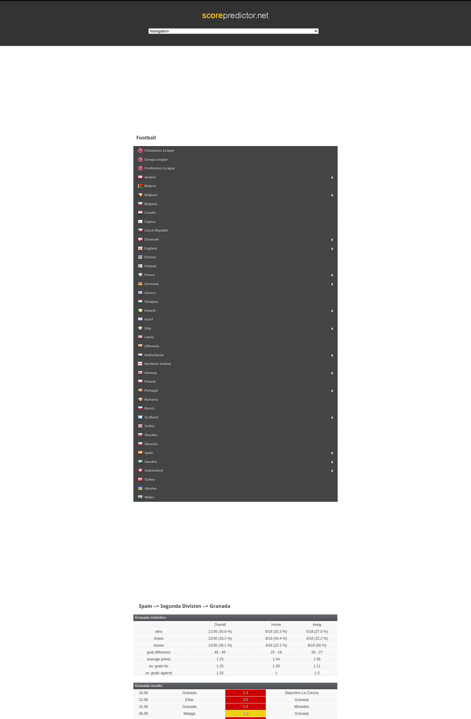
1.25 (220, 659)
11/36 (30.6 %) (220, 631)
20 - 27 (317, 652)
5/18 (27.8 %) (317, 631)
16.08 (143, 693)
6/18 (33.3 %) (276, 631)
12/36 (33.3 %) (220, 638)
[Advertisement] (274, 88)
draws (158, 638)
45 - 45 (220, 652)
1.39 (276, 666)
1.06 (317, 659)
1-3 (245, 693)
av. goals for (158, 666)
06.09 (143, 713)
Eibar (189, 700)
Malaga (189, 713)
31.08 (143, 707)
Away (317, 625)
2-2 (245, 713)
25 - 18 (276, 652)
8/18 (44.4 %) (276, 638)
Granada (189, 693)
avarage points (159, 659)
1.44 (276, 659)
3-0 (245, 700)
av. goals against (158, 673)
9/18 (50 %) (317, 645)
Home (276, 625)
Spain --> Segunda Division (168, 606)
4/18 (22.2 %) (317, 638)
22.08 (143, 700)
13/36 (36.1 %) (220, 645)
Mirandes (301, 707)
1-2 (245, 707)
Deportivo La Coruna (301, 693)
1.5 (317, 673)
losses (158, 645)
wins (158, 631)
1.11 (317, 666)
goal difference (159, 652)
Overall (220, 625)
